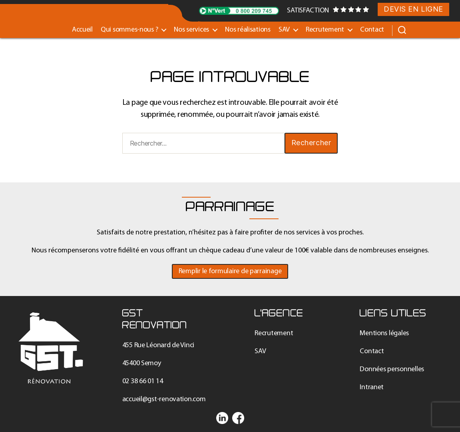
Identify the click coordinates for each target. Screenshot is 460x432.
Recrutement (325, 30)
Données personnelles (392, 369)
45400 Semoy (141, 363)
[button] (230, 271)
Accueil (82, 30)
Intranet (372, 387)
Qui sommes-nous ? (129, 30)
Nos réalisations (248, 30)
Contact (372, 30)
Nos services (191, 30)
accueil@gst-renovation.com (164, 399)
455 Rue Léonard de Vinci (158, 345)
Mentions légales (384, 333)
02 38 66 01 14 (142, 381)
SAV (284, 30)
